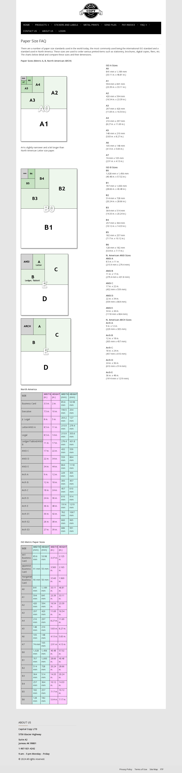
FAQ (143, 24)
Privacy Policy (126, 769)
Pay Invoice (128, 24)
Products (42, 24)
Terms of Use (141, 769)
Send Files (110, 24)
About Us (47, 30)
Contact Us (30, 30)
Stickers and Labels (66, 24)
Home (26, 24)
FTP (161, 769)
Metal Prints (91, 24)
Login (62, 30)
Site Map (154, 769)
